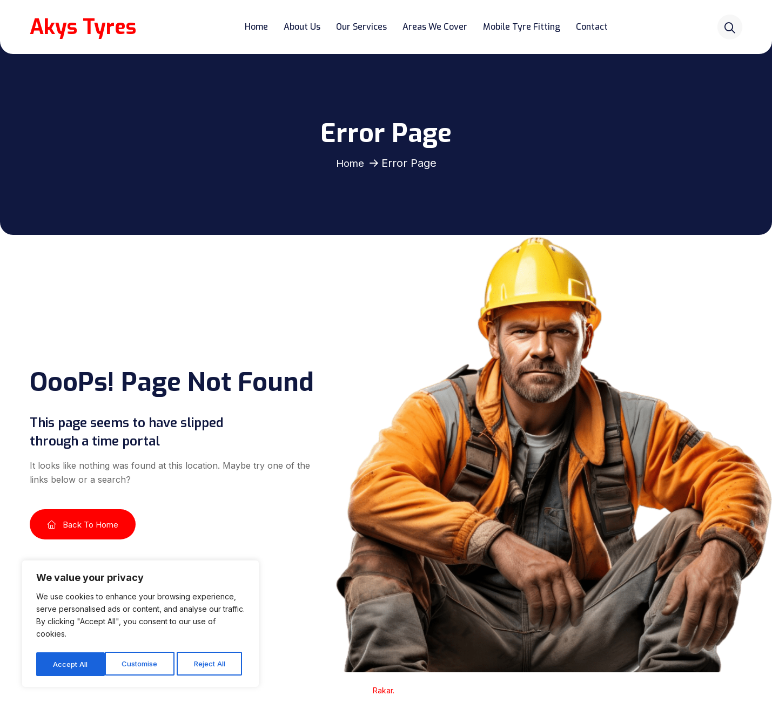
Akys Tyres (85, 26)
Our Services (363, 26)
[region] (140, 625)
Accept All (211, 664)
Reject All (141, 664)
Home (258, 26)
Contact (594, 26)
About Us (304, 26)
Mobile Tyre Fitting (523, 26)
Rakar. (385, 690)
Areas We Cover (437, 26)
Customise (71, 664)
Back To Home (82, 524)
